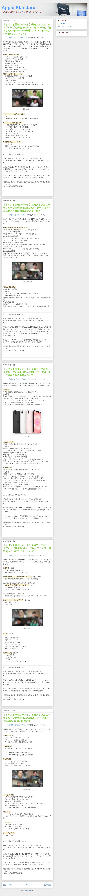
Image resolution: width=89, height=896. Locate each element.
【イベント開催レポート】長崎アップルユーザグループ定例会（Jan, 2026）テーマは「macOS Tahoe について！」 (26, 718)
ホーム (28, 885)
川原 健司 (62, 23)
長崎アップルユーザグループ (19, 37)
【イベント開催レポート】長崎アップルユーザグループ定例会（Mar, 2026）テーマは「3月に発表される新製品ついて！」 (26, 372)
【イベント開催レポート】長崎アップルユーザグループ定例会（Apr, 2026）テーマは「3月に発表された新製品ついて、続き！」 (26, 207)
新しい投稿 (7, 885)
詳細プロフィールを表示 (65, 26)
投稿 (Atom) (29, 890)
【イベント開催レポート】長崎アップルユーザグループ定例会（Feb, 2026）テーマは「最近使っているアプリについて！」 (27, 548)
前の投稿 (47, 885)
